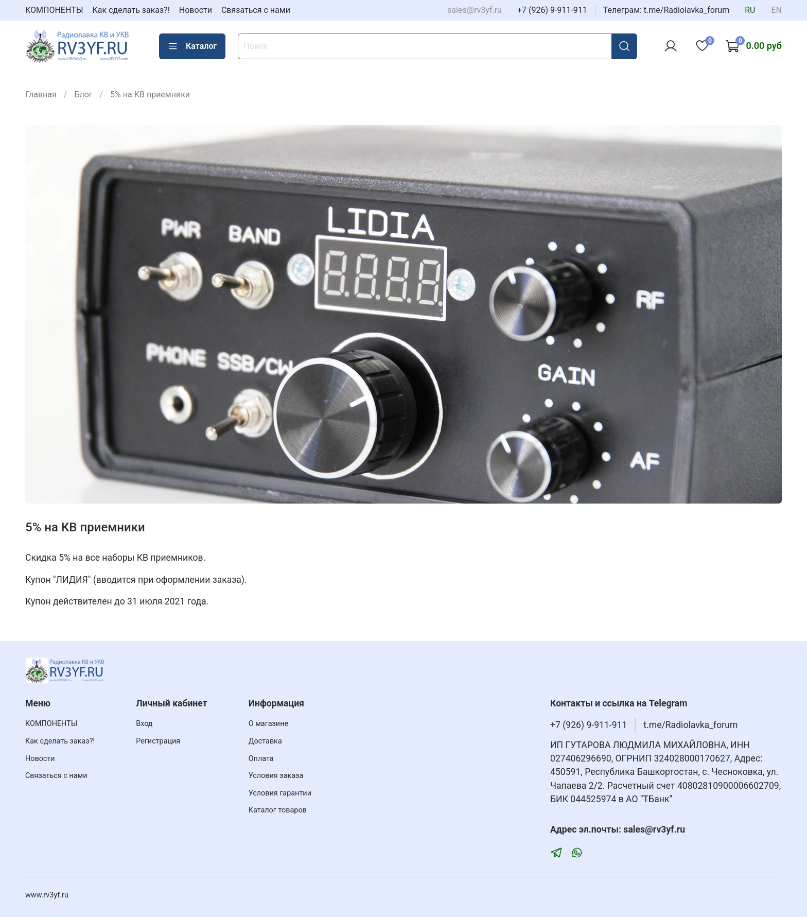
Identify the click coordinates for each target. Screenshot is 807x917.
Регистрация (158, 741)
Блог (83, 94)
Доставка (265, 741)
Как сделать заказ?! (131, 10)
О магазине (268, 723)
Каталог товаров (278, 810)
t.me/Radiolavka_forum (690, 725)
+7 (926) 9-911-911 (552, 10)
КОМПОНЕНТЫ (54, 10)
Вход (144, 723)
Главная (41, 94)
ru (750, 10)
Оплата (261, 758)
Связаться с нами (255, 10)
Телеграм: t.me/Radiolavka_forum (666, 10)
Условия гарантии (280, 793)
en (776, 10)
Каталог (192, 46)
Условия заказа (276, 775)
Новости (195, 10)
